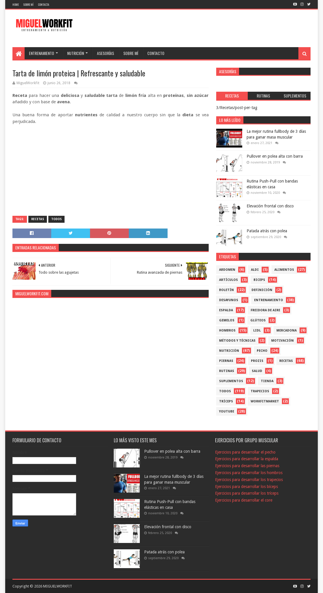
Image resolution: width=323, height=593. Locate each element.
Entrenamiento (268, 300)
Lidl (257, 330)
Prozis (257, 361)
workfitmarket (265, 401)
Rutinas (226, 371)
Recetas (37, 219)
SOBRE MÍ (130, 53)
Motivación (282, 340)
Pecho (262, 351)
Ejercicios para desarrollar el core (243, 500)
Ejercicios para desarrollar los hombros (248, 472)
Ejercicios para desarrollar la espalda (246, 458)
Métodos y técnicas (237, 340)
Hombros (227, 330)
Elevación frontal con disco (270, 206)
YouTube (226, 411)
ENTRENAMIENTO (41, 53)
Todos (56, 219)
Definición (262, 290)
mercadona (286, 330)
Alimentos (284, 270)
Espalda (226, 310)
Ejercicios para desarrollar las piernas (247, 465)
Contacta (43, 4)
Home (15, 4)
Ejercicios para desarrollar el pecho (245, 452)
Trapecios (260, 391)
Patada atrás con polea (267, 231)
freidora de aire (265, 310)
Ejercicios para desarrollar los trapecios (249, 479)
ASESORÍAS (105, 53)
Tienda (267, 381)
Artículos (228, 280)
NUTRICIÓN (75, 53)
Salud (257, 371)
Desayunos (228, 300)
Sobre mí (28, 4)
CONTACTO (155, 53)
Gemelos (226, 320)
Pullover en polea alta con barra (275, 156)
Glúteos (258, 320)
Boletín (226, 290)
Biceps (259, 280)
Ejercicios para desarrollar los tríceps (246, 493)
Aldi (255, 270)
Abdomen (227, 270)
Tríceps (226, 401)
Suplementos (231, 381)
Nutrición (229, 351)
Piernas (226, 361)
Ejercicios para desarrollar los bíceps (246, 486)
